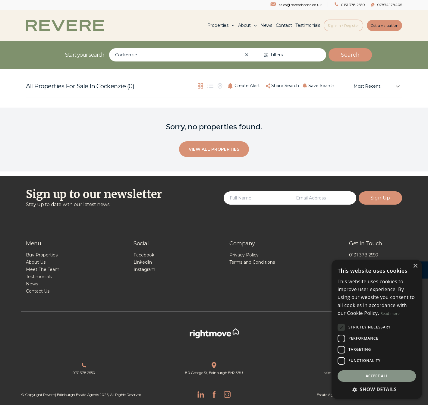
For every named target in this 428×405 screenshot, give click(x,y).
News (266, 25)
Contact (284, 25)
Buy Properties (42, 255)
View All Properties (214, 149)
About (247, 25)
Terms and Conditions (252, 262)
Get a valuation (384, 25)
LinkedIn (143, 262)
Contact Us (37, 291)
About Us (36, 262)
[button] (377, 389)
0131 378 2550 (363, 255)
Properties (220, 25)
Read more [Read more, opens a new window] (390, 313)
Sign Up (380, 198)
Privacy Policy (244, 255)
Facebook (144, 255)
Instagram (144, 269)
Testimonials (307, 25)
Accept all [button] (377, 375)
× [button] (415, 266)
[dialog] (377, 329)
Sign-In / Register (343, 25)
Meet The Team (42, 269)
